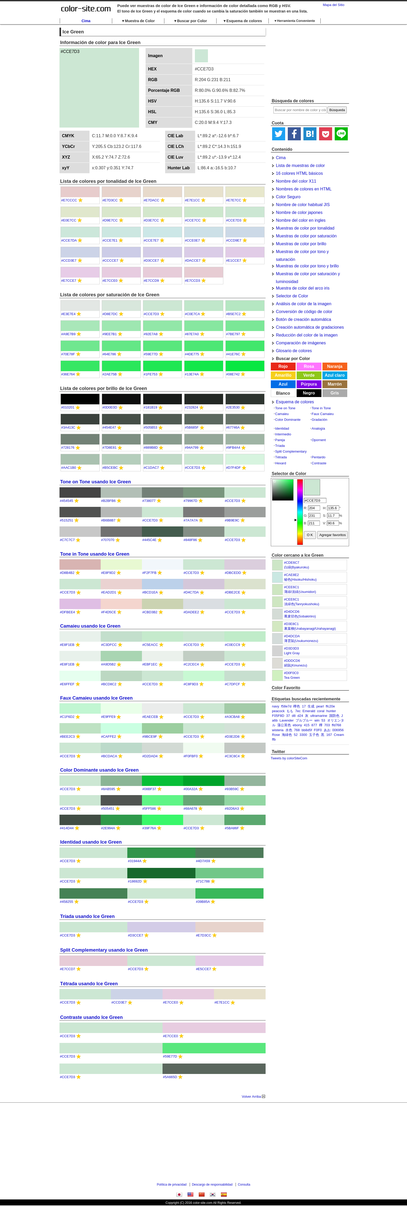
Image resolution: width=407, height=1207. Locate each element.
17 (304, 706)
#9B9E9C (232, 520)
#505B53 (150, 427)
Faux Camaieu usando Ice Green (96, 698)
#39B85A (203, 902)
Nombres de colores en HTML (304, 189)
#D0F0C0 (291, 673)
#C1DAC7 (151, 468)
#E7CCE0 (110, 281)
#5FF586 (149, 808)
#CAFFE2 (108, 736)
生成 (311, 706)
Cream (339, 735)
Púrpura (309, 384)
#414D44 (67, 828)
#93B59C (232, 789)
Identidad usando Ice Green (91, 842)
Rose (276, 735)
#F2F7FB (149, 573)
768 (297, 730)
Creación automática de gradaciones (310, 327)
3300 (303, 735)
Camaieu (282, 414)
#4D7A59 (203, 861)
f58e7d (286, 706)
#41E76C (233, 354)
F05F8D (278, 716)
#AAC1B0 (68, 468)
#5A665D (170, 1077)
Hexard (280, 463)
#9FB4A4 (233, 447)
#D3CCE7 (151, 260)
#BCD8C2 (109, 684)
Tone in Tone (321, 408)
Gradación (319, 420)
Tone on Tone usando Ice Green (95, 481)
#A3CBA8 (232, 717)
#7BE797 (233, 334)
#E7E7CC (233, 200)
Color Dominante (288, 420)
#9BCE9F (149, 736)
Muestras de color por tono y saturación (302, 252)
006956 (338, 730)
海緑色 (287, 735)
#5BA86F (232, 828)
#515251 (66, 520)
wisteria (278, 730)
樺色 (296, 706)
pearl (320, 706)
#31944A (134, 861)
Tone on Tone (285, 408)
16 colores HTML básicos (299, 173)
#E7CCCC (69, 200)
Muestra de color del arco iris (303, 288)
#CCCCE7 (110, 260)
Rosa (309, 366)
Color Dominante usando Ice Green (99, 770)
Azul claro (335, 375)
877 (314, 725)
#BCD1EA (150, 592)
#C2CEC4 (191, 664)
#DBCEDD (233, 573)
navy (275, 706)
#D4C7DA (191, 592)
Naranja (335, 366)
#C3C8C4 (232, 756)
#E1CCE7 (233, 260)
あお (327, 730)
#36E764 (68, 374)
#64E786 (109, 354)
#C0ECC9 (232, 645)
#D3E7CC (151, 220)
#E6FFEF (67, 684)
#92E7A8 (151, 334)
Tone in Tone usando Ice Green (94, 554)
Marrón (335, 384)
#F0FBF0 (191, 756)
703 (327, 725)
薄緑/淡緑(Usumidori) (300, 592)
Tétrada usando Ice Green (89, 983)
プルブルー (304, 720)
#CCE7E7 (151, 240)
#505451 (108, 808)
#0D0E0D (110, 407)
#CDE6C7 (292, 563)
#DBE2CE (232, 592)
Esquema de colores (295, 402)
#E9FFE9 (108, 717)
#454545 (66, 501)
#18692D (135, 881)
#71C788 (203, 881)
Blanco (283, 393)
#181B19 (150, 407)
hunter (331, 711)
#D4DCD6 (292, 612)
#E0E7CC (68, 220)
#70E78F (68, 354)
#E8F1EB (67, 645)
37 (288, 716)
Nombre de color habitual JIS (303, 204)
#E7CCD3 (192, 281)
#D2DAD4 (150, 756)
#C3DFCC (109, 645)
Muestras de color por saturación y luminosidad (308, 275)
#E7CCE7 (68, 281)
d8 (293, 716)
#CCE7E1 (110, 240)
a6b (275, 720)
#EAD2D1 (108, 592)
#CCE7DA (69, 240)
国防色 (334, 716)
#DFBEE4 (67, 612)
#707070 (108, 540)
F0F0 (318, 730)
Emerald (309, 711)
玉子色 (314, 735)
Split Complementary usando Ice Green (104, 950)
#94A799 (192, 447)
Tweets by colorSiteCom (289, 758)
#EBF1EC (150, 664)
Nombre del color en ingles (301, 220)
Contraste (319, 463)
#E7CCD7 (67, 969)
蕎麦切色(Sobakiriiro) (300, 616)
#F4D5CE (108, 612)
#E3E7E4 (68, 314)
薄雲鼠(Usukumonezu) (301, 641)
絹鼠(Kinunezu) (295, 665)
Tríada (280, 446)
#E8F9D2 (108, 573)
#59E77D (151, 354)
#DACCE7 (193, 260)
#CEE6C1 (291, 587)
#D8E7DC (110, 314)
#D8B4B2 (67, 573)
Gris (335, 393)
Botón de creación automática (303, 319)
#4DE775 (192, 354)
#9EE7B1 (110, 334)
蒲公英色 (284, 725)
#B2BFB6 (108, 501)
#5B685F (192, 427)
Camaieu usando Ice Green (90, 626)
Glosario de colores (294, 351)
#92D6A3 (232, 808)
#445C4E (149, 540)
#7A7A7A (191, 520)
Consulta (244, 1184)
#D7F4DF (233, 468)
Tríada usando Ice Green (87, 916)
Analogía (318, 428)
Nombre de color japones (299, 212)
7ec (298, 711)
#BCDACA (109, 756)
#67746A (233, 427)
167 (329, 735)
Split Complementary (291, 451)
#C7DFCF (232, 684)
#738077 (149, 501)
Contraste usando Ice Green (91, 1017)
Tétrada (281, 457)
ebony (297, 725)
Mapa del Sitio (333, 5)
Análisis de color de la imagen (304, 304)
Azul (283, 384)
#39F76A (149, 828)
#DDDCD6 (292, 661)
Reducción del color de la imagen (307, 335)
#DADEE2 (191, 612)
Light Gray (292, 653)
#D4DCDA (292, 636)
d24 (300, 716)
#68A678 (190, 808)
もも (289, 711)
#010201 (68, 407)
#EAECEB (150, 717)
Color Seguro (288, 197)
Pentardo (319, 457)
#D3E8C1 (291, 624)
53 (323, 720)
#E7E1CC (192, 200)
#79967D (190, 501)
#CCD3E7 (69, 260)
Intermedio (283, 434)
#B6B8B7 (108, 520)
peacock (278, 711)
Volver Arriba (251, 1096)
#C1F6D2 (67, 717)
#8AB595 (108, 789)
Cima (85, 21)
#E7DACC (151, 200)
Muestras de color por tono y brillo (307, 266)
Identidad (282, 428)
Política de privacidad (172, 1184)
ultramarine (318, 716)
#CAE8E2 (291, 575)
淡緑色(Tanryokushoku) (301, 604)
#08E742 (233, 374)
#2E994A (108, 828)
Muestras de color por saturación (306, 236)
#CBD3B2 (150, 612)
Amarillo (283, 375)
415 (307, 725)
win (317, 720)
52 (295, 735)
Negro (309, 393)
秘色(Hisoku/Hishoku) (300, 579)
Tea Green (292, 678)
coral (320, 711)
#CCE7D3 (234, 220)
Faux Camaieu (323, 414)
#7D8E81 (110, 447)
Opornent (319, 440)
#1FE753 (151, 374)
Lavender (286, 720)
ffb (274, 739)
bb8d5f (307, 730)
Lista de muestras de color (300, 165)
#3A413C (68, 427)
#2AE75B (110, 374)
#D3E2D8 (232, 736)
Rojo (283, 366)
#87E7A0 (192, 334)
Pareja (280, 440)
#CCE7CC (193, 220)
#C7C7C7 (67, 540)
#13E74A (192, 374)
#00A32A (190, 789)
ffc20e (330, 706)
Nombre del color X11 (296, 181)
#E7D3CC (110, 200)
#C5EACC (150, 645)
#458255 (66, 902)
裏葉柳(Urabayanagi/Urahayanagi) (310, 628)
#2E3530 (233, 407)
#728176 (68, 447)
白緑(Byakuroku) (296, 567)
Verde (309, 375)
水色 (288, 730)
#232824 (191, 407)
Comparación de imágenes (301, 343)
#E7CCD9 (151, 281)
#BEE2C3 (67, 736)
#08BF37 (149, 789)
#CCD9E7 (234, 240)
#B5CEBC (110, 468)
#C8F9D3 (191, 684)
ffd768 (336, 725)
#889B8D (151, 447)
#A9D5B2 (108, 664)
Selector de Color (292, 296)
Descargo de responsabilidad (212, 1184)
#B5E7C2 (233, 314)
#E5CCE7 (203, 969)
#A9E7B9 (68, 334)
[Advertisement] (310, 61)
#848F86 (190, 540)
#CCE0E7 (192, 240)
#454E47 (109, 427)
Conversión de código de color (304, 311)
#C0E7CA (192, 314)
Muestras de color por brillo (301, 244)
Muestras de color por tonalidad (305, 228)
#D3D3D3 (291, 648)
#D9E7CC (110, 220)
